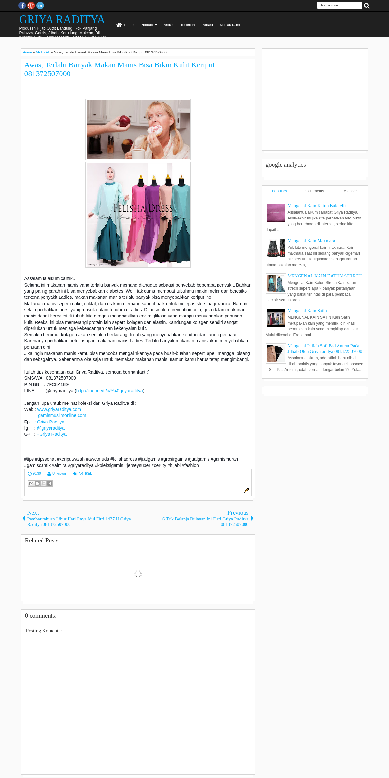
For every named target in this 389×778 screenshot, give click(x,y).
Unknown (59, 473)
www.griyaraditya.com (59, 409)
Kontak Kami (230, 25)
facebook (22, 5)
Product (147, 25)
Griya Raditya (50, 421)
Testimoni (188, 25)
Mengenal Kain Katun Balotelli (317, 205)
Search (367, 5)
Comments (314, 191)
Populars (279, 191)
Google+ (31, 5)
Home (129, 25)
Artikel (169, 25)
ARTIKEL (85, 473)
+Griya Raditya (52, 434)
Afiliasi (208, 25)
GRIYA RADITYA (62, 19)
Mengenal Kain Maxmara (311, 240)
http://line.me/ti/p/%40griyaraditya (109, 390)
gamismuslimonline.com (62, 415)
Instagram (40, 5)
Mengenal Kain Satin (307, 310)
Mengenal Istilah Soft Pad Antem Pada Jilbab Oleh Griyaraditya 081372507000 (325, 348)
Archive (350, 191)
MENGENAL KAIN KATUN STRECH (325, 275)
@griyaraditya (51, 428)
